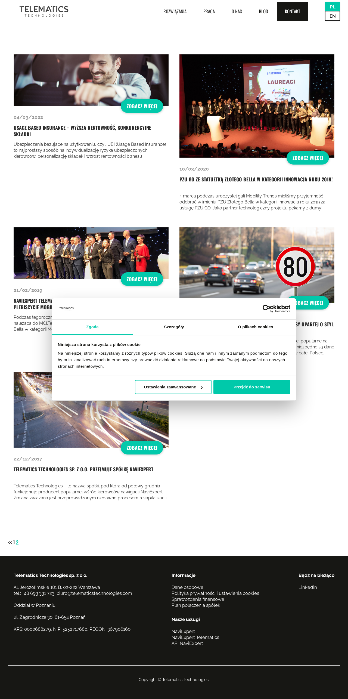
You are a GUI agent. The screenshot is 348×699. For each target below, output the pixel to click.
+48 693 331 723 (38, 593)
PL (332, 7)
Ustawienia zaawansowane (173, 387)
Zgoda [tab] (92, 326)
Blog (263, 11)
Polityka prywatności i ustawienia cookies (215, 593)
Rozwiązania (175, 11)
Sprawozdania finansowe (198, 599)
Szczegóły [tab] (174, 326)
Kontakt (292, 11)
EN (333, 16)
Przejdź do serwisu (252, 387)
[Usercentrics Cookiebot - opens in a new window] (266, 309)
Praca (209, 11)
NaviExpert (183, 631)
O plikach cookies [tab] (255, 326)
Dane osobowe (187, 587)
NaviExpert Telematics (195, 637)
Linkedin (308, 587)
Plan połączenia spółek (196, 605)
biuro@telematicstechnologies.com (94, 593)
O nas (237, 11)
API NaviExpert (187, 643)
